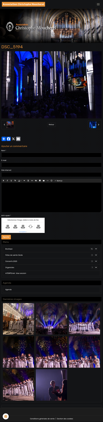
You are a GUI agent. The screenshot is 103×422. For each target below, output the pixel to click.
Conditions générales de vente (42, 419)
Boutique (8, 249)
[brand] (23, 4)
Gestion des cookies (65, 419)
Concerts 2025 (11, 261)
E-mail (3, 160)
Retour (51, 125)
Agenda (8, 290)
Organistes (9, 267)
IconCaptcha (22, 231)
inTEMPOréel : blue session (15, 273)
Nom (3, 151)
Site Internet (6, 170)
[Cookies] (6, 416)
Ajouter (6, 237)
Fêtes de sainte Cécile (14, 255)
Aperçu (58, 181)
